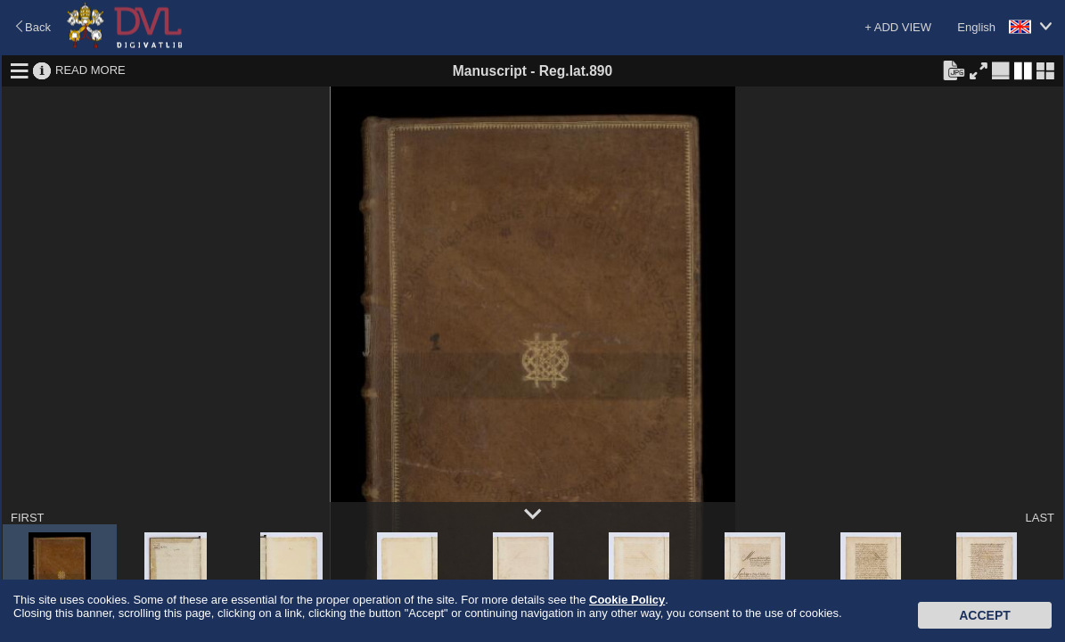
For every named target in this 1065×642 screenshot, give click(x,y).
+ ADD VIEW (897, 27)
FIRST (28, 517)
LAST (1039, 517)
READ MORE (90, 70)
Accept (985, 615)
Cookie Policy (627, 599)
